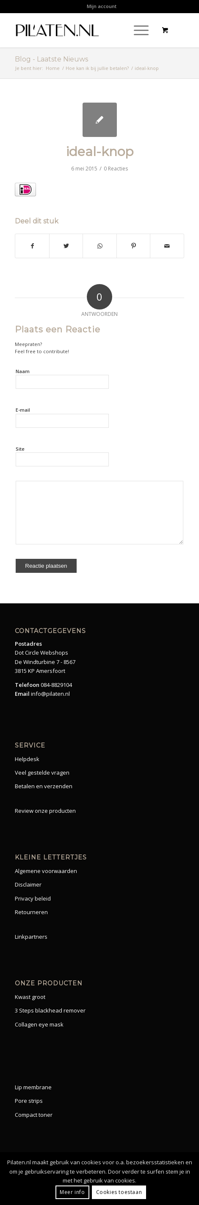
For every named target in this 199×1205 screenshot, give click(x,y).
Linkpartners (31, 936)
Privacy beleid (33, 898)
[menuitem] (102, 6)
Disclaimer (28, 884)
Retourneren (31, 912)
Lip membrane (33, 1087)
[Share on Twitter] (66, 246)
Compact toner (34, 1115)
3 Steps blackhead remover (50, 1010)
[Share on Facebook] (32, 246)
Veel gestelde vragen (42, 772)
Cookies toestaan (119, 1192)
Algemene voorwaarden (46, 871)
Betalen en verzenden (43, 786)
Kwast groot (30, 997)
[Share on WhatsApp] (99, 246)
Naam (23, 371)
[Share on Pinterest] (133, 246)
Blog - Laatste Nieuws (51, 59)
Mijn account (101, 6)
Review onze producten (45, 810)
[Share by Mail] (167, 246)
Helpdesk (27, 759)
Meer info (72, 1192)
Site (20, 449)
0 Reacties (116, 168)
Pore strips (29, 1101)
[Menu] (137, 30)
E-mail (23, 410)
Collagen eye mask (39, 1024)
